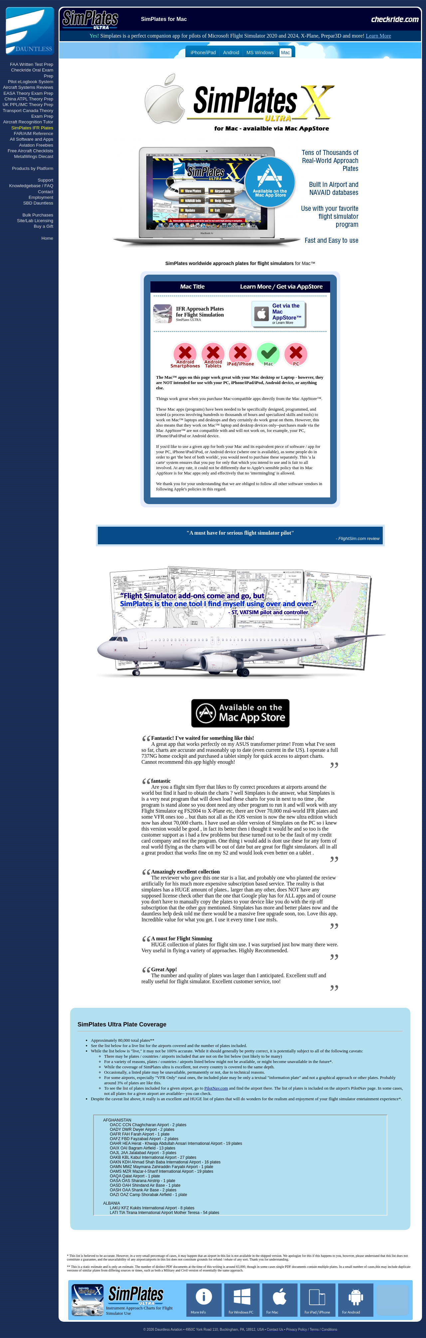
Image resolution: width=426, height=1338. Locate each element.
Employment (41, 197)
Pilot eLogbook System (30, 81)
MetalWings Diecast (33, 156)
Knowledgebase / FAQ (31, 185)
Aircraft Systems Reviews (28, 87)
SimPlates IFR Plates (32, 127)
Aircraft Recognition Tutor (28, 121)
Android (231, 52)
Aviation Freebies (36, 145)
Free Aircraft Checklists (30, 150)
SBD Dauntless (38, 203)
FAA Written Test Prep (31, 64)
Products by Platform (32, 168)
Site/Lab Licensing (35, 220)
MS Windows (260, 52)
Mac (285, 52)
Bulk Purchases (37, 214)
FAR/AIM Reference (33, 133)
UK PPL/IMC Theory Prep (28, 104)
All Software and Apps (31, 139)
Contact (45, 191)
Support (45, 180)
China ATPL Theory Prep (29, 98)
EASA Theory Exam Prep (28, 93)
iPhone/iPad (203, 52)
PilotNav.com (216, 1088)
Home (47, 238)
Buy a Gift (43, 226)
